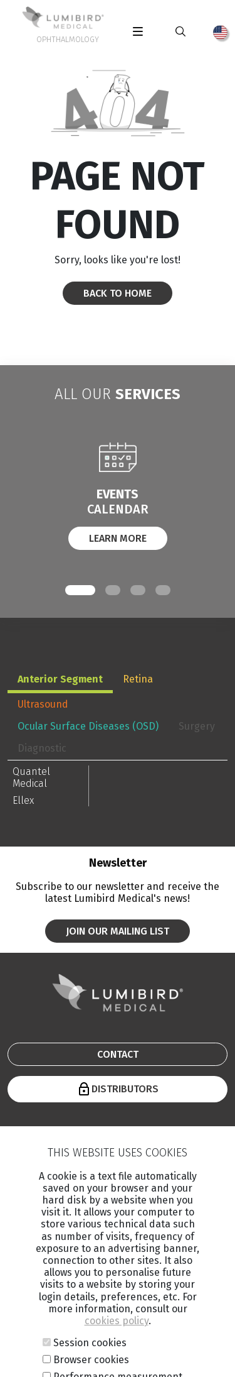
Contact (117, 1054)
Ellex (23, 800)
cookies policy (117, 1353)
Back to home (117, 293)
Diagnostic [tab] (42, 748)
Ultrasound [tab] (43, 704)
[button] (80, 590)
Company (93, 1138)
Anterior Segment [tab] (60, 679)
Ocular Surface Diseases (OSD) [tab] (88, 726)
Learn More (118, 538)
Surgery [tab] (197, 726)
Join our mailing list (117, 931)
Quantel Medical (31, 777)
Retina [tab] (138, 679)
